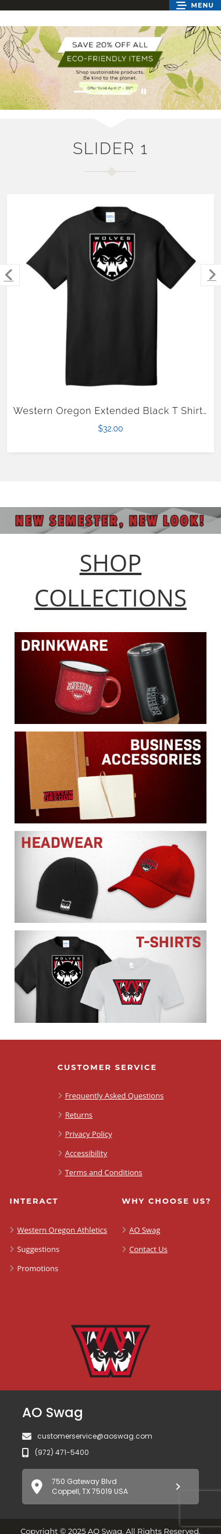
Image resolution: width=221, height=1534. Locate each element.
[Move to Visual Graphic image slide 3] (127, 91)
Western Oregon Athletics (62, 1230)
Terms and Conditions (103, 1172)
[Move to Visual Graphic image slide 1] (82, 91)
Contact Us (148, 1249)
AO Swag (144, 1230)
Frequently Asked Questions (114, 1095)
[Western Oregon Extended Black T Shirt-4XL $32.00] (110, 298)
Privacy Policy (88, 1134)
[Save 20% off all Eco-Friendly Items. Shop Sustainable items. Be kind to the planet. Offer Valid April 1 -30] (110, 68)
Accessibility (86, 1153)
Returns (78, 1115)
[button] (195, 5)
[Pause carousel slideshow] (143, 92)
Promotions (37, 1268)
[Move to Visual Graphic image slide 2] (104, 91)
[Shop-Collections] (110, 580)
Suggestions (38, 1249)
